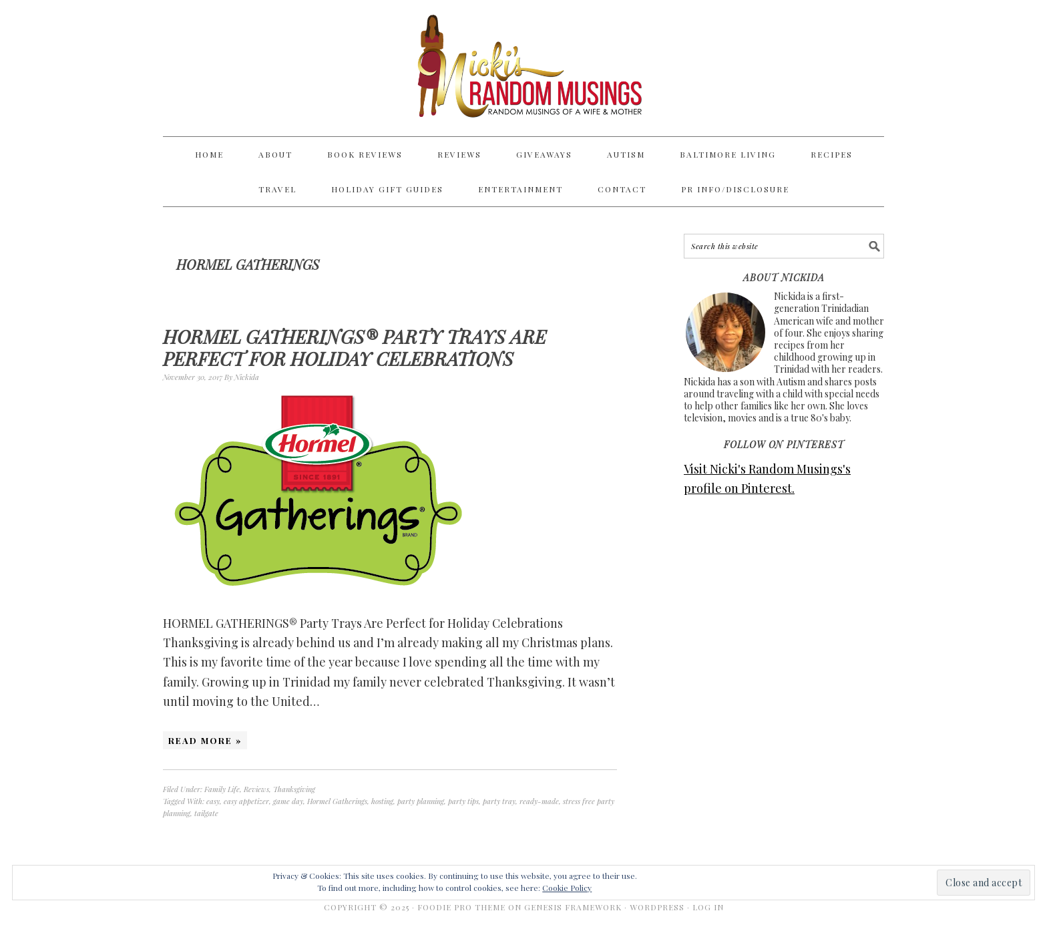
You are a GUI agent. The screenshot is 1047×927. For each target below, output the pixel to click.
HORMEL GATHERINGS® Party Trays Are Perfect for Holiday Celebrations (354, 347)
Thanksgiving (294, 789)
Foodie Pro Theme (461, 907)
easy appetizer (246, 801)
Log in (708, 907)
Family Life (222, 789)
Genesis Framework (573, 907)
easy (213, 801)
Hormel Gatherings (337, 801)
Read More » (205, 740)
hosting (382, 801)
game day (288, 801)
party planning (420, 801)
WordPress (657, 907)
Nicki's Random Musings (523, 68)
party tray (499, 801)
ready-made (539, 801)
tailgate (206, 813)
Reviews (256, 789)
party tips (463, 801)
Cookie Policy (567, 887)
